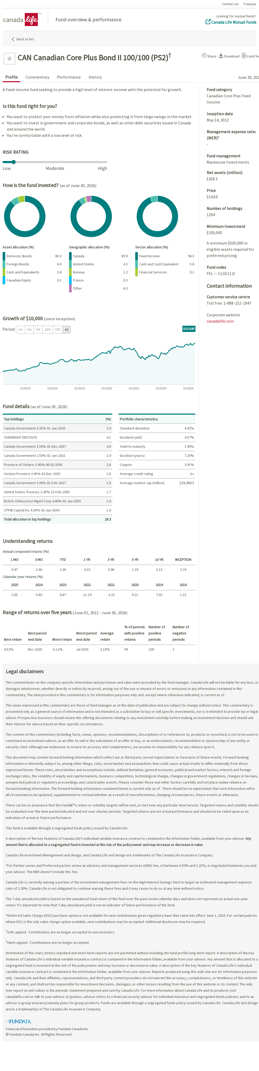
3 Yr (29, 329)
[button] (208, 55)
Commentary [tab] (37, 77)
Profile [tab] (11, 77)
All (66, 329)
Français (250, 4)
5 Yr (38, 329)
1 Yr (20, 329)
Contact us (230, 4)
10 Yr (48, 329)
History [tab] (95, 77)
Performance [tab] (69, 77)
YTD (57, 329)
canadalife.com (220, 321)
